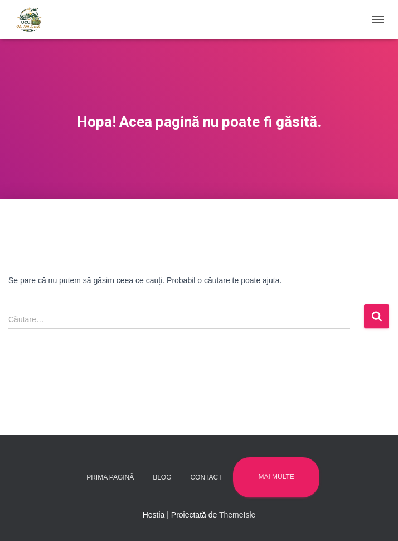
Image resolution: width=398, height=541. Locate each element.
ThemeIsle (237, 514)
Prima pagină (110, 477)
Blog (162, 477)
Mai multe (276, 477)
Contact (206, 477)
